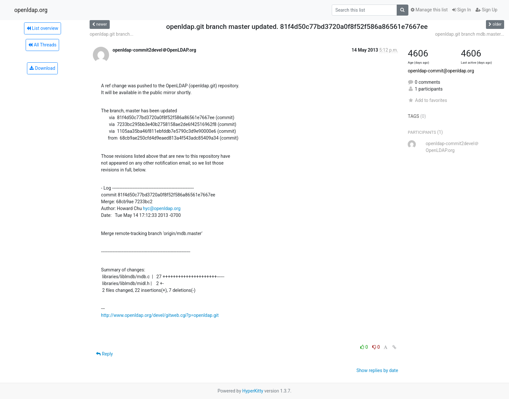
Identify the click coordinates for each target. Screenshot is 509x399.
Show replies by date (377, 370)
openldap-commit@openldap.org (441, 70)
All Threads (42, 44)
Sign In (461, 9)
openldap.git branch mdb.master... (469, 34)
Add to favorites (427, 100)
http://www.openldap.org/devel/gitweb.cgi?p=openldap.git (159, 315)
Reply (104, 353)
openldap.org (30, 10)
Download (42, 68)
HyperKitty (252, 390)
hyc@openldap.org (161, 208)
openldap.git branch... (111, 34)
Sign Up (486, 9)
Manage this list (429, 9)
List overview (42, 28)
